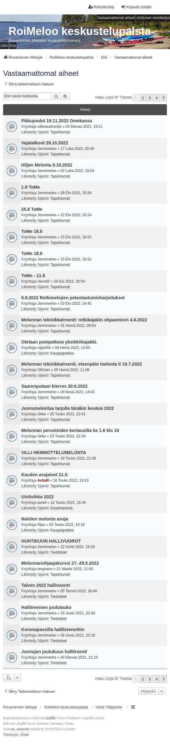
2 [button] (143, 97)
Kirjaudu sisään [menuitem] (136, 7)
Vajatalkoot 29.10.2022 (44, 142)
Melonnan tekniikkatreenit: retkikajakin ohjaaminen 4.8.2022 (84, 319)
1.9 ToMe (30, 187)
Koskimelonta (62, 508)
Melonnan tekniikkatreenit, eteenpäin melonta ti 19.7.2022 (81, 364)
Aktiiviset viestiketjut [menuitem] (153, 18)
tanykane (45, 569)
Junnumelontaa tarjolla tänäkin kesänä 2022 (67, 408)
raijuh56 (44, 348)
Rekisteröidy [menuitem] (101, 7)
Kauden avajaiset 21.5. (45, 474)
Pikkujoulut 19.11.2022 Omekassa (56, 120)
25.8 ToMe (31, 209)
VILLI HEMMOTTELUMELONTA (53, 452)
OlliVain (44, 370)
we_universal (20, 729)
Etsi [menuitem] (13, 46)
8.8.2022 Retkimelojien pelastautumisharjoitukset (73, 297)
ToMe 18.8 (31, 231)
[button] (164, 97)
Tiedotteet (59, 552)
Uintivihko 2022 (37, 496)
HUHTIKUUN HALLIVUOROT (51, 541)
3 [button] (149, 97)
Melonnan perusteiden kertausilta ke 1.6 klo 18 (70, 430)
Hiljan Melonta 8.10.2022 (46, 165)
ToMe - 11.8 (33, 275)
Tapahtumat (60, 132)
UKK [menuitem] (4, 46)
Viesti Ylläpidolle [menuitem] (108, 707)
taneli (42, 502)
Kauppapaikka (62, 353)
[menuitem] (10, 735)
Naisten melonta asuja (44, 518)
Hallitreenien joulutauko (46, 607)
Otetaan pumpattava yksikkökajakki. (59, 341)
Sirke (42, 414)
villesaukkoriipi (49, 126)
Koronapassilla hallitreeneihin (52, 629)
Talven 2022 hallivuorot (45, 585)
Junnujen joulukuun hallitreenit (54, 651)
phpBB (50, 718)
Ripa (41, 525)
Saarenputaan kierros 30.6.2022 (54, 386)
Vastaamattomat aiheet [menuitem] (116, 18)
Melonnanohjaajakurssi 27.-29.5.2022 (60, 563)
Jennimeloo (47, 149)
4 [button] (157, 97)
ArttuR (43, 480)
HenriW (44, 281)
